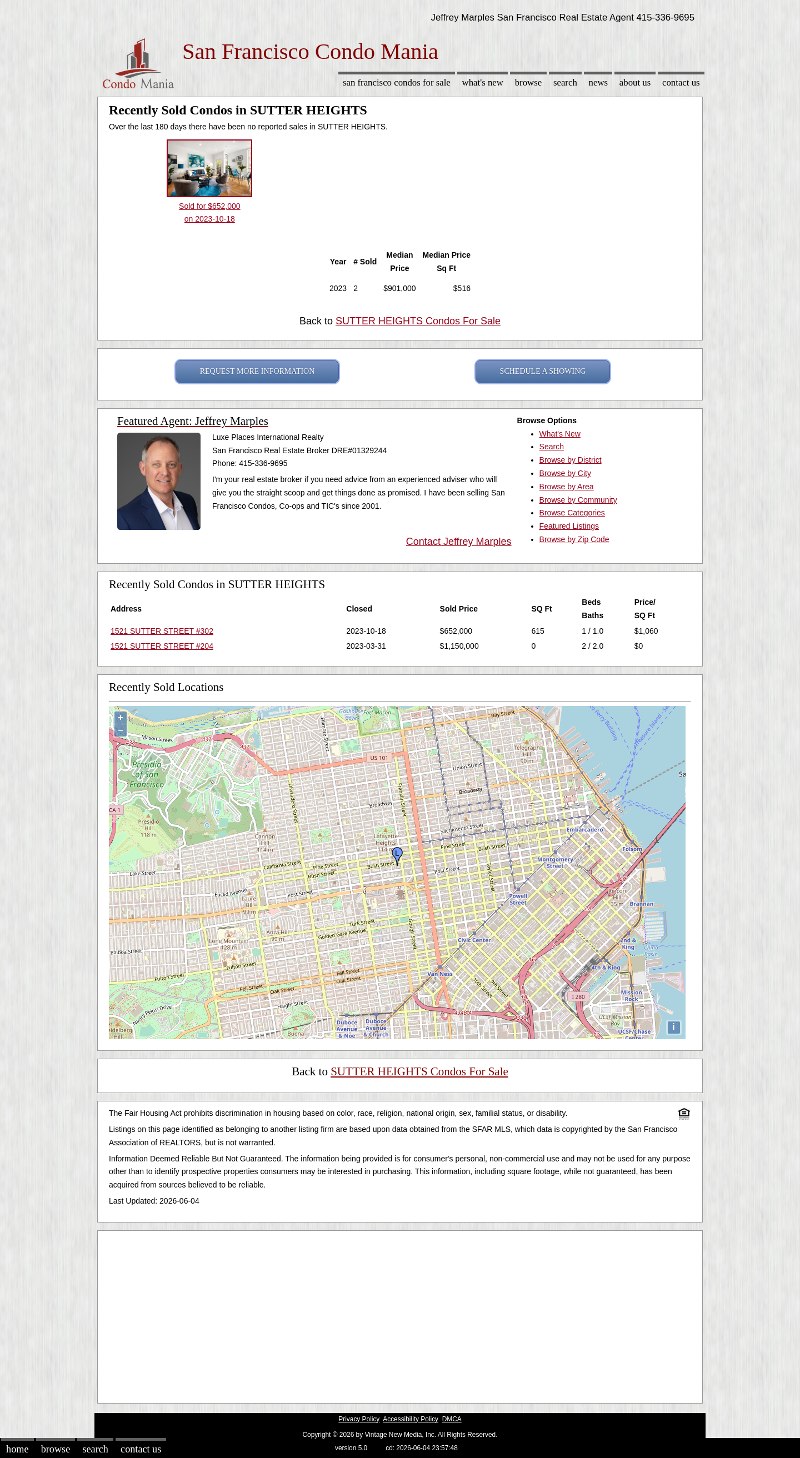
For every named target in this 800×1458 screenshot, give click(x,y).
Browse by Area (566, 486)
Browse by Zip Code (574, 539)
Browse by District (570, 459)
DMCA (452, 1419)
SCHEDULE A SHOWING (543, 371)
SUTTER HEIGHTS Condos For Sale (418, 321)
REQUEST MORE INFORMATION (257, 371)
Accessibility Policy (410, 1419)
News (598, 82)
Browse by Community (578, 499)
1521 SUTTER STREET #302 (162, 631)
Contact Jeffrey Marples (459, 541)
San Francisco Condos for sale (397, 82)
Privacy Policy (358, 1419)
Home (17, 1449)
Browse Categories (572, 512)
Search (565, 82)
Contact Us (681, 82)
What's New (482, 82)
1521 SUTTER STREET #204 (162, 646)
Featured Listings (569, 526)
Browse (528, 82)
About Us (635, 82)
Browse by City (565, 473)
